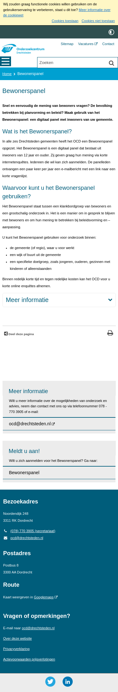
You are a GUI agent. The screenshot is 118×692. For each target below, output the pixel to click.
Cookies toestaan (65, 21)
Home (7, 74)
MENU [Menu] (5, 61)
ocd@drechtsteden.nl (23, 538)
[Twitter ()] (50, 682)
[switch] (111, 32)
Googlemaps (43, 597)
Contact (108, 44)
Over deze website (17, 638)
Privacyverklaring (16, 649)
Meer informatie (27, 299)
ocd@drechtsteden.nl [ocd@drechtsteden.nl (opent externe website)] (30, 423)
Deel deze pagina (21, 334)
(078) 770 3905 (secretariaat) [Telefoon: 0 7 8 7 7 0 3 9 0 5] (29, 531)
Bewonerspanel (24, 472)
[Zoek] (111, 63)
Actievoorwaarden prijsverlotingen (29, 659)
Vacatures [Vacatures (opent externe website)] (85, 44)
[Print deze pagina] (110, 334)
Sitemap (67, 44)
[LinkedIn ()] (68, 682)
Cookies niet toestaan (98, 21)
